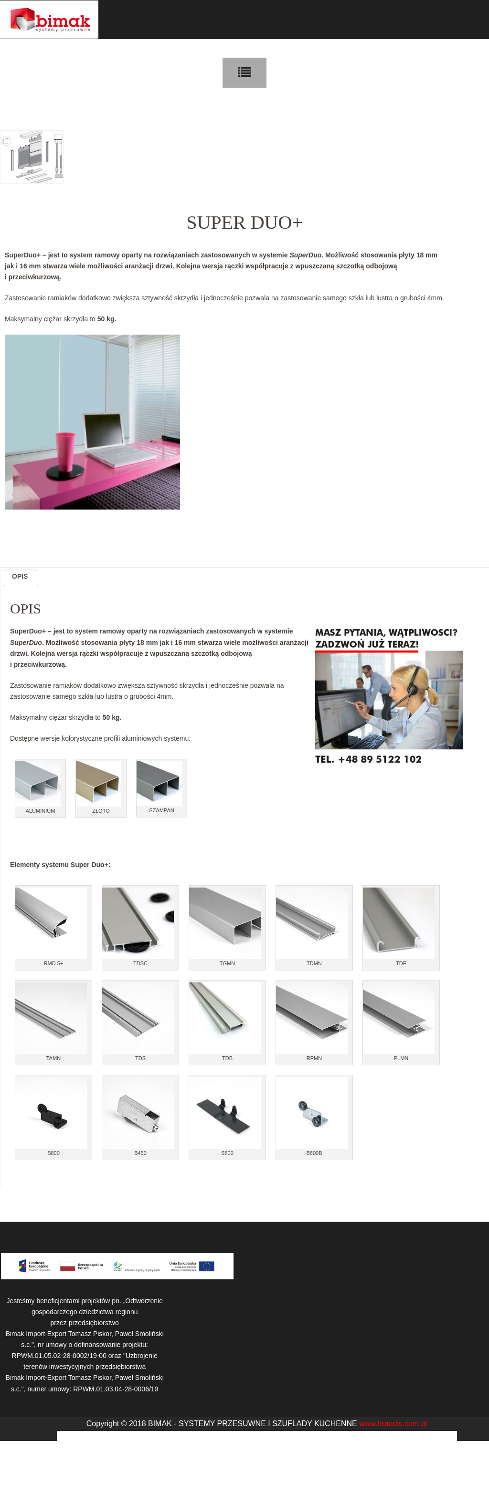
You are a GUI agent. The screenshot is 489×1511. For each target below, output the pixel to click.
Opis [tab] (20, 576)
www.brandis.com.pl (393, 1423)
